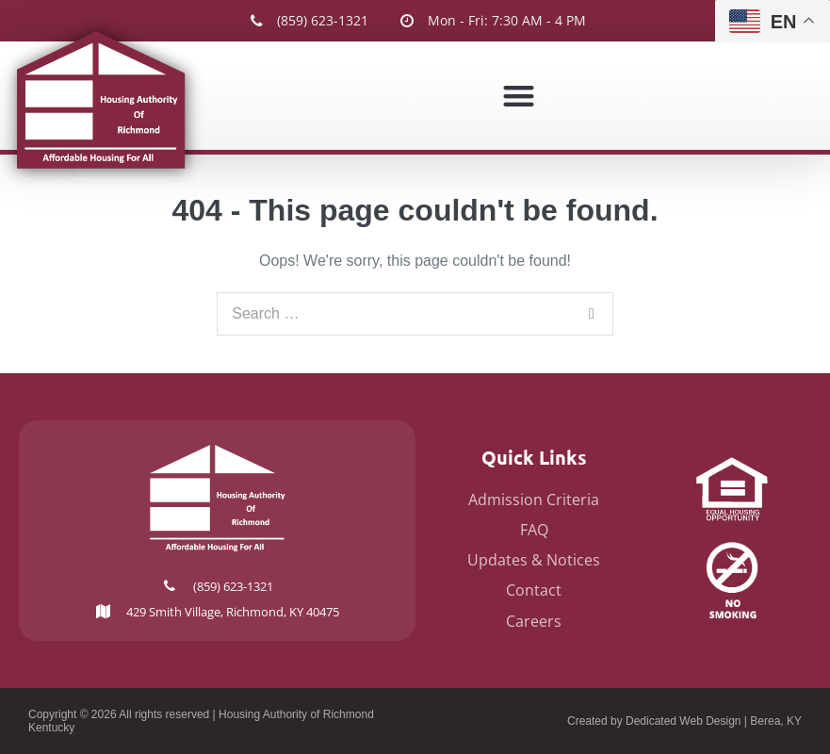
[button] (519, 96)
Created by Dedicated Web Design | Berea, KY (684, 721)
